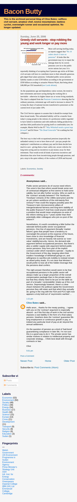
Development (8, 422)
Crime (5, 419)
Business (6, 410)
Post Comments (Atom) (46, 367)
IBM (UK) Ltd (8, 486)
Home (48, 361)
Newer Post (26, 361)
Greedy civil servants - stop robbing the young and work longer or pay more (45, 41)
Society (40, 169)
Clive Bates (32, 302)
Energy (5, 407)
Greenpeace (8, 481)
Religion (6, 431)
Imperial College (9, 484)
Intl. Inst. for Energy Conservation (8, 476)
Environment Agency (8, 463)
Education (6, 434)
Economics (31, 169)
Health (5, 412)
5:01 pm (29, 351)
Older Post (69, 361)
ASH (4, 472)
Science (6, 414)
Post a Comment (27, 356)
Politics (5, 405)
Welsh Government (8, 451)
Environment (8, 400)
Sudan (5, 436)
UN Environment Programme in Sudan (9, 457)
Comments (10, 385)
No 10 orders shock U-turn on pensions (60, 54)
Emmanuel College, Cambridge (7, 491)
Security (6, 429)
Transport (6, 426)
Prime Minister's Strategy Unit (9, 468)
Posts (8, 380)
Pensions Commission (52, 99)
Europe (5, 417)
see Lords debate (49, 85)
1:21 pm (29, 299)
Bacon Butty (22, 11)
